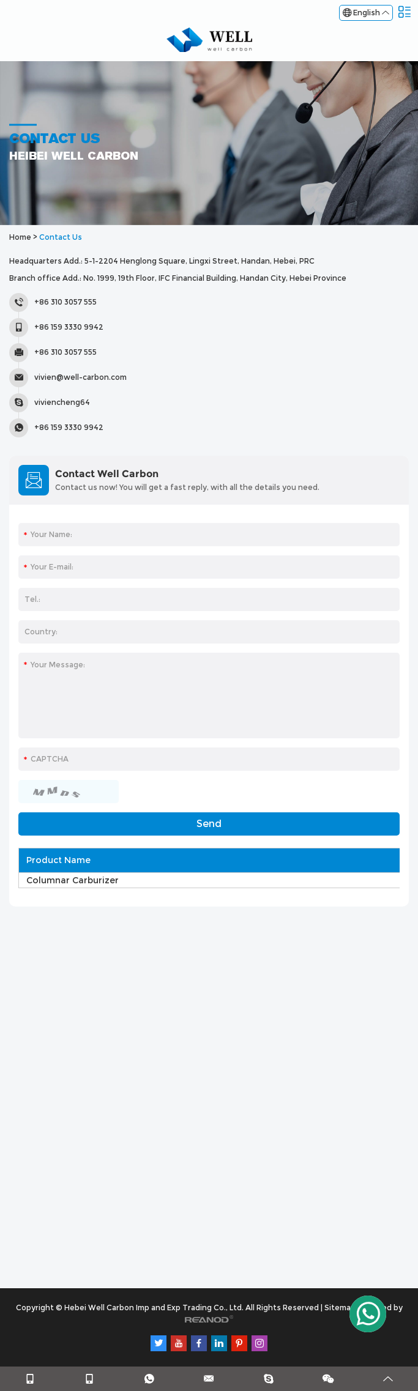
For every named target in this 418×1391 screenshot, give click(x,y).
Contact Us (60, 237)
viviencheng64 (62, 402)
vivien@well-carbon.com (80, 377)
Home (20, 237)
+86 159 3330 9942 (68, 427)
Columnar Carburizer (72, 880)
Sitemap (340, 1307)
